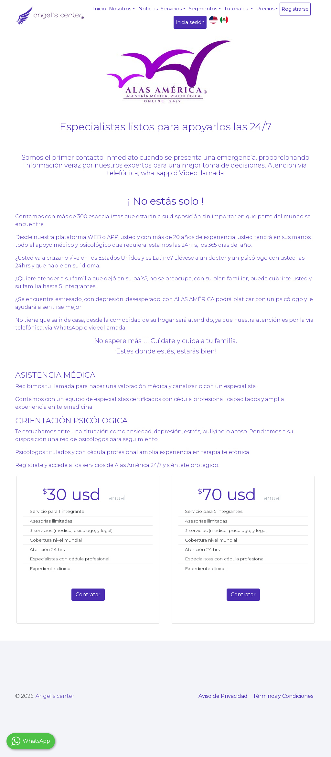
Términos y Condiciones (283, 696)
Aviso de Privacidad (223, 696)
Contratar (88, 594)
